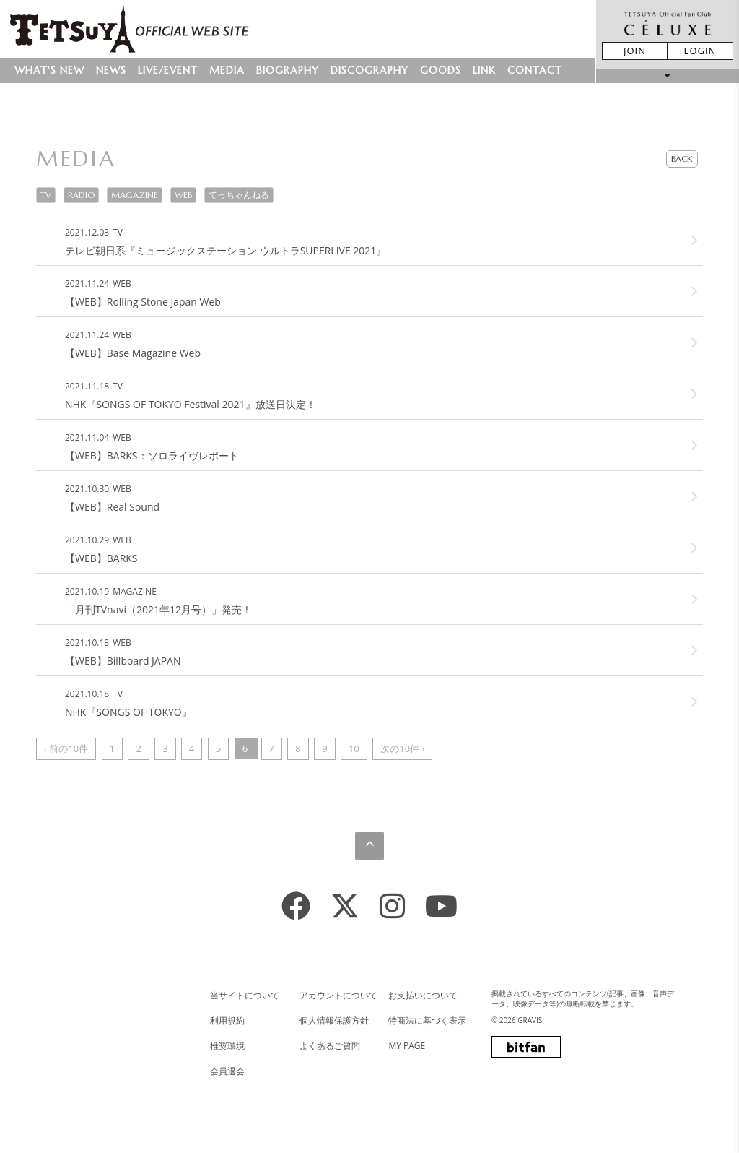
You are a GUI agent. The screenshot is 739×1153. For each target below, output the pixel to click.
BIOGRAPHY (287, 70)
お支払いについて (423, 995)
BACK (682, 158)
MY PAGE (406, 1046)
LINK (484, 70)
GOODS (440, 70)
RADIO (81, 194)
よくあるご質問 (329, 1046)
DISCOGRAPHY (369, 70)
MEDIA (227, 70)
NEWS (111, 70)
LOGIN (700, 50)
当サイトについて (244, 995)
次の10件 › (402, 748)
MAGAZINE (134, 194)
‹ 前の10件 (66, 748)
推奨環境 (227, 1046)
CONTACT (534, 70)
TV (45, 194)
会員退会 (227, 1071)
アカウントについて (338, 995)
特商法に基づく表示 (427, 1020)
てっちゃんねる (239, 194)
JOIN (635, 50)
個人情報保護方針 (334, 1020)
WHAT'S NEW (49, 70)
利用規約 (227, 1020)
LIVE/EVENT (168, 70)
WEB (183, 194)
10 (354, 748)
